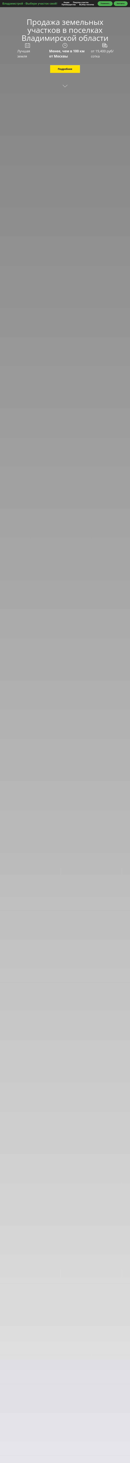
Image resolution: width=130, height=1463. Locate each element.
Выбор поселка (86, 5)
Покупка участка (80, 2)
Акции (66, 2)
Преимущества (69, 5)
